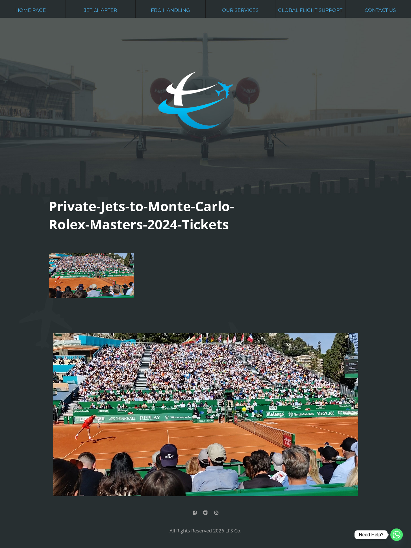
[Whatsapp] (396, 534)
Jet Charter (100, 10)
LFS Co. (233, 530)
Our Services (240, 10)
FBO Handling (170, 10)
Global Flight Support (310, 10)
